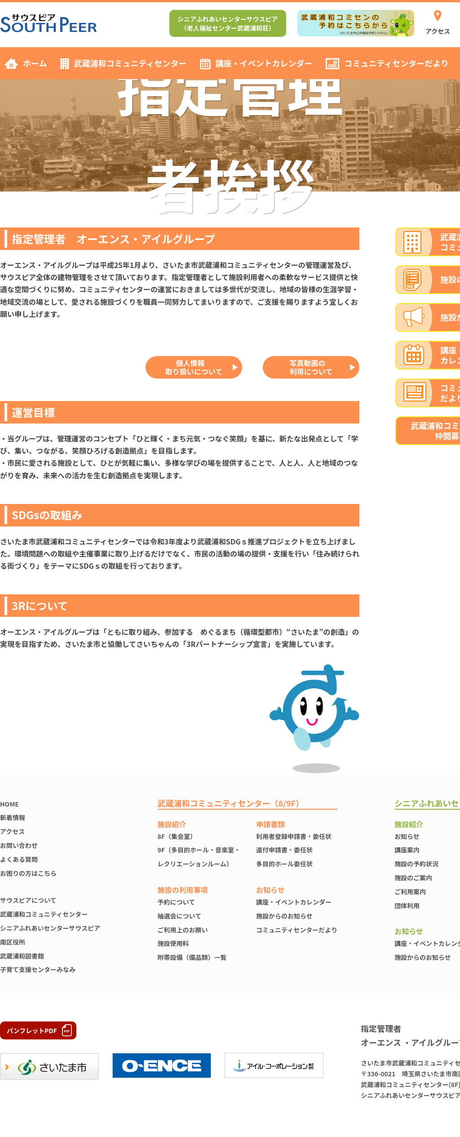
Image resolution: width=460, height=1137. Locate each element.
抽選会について (180, 915)
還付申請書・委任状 (284, 849)
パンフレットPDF (32, 1030)
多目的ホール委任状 (284, 863)
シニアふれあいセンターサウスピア (50, 927)
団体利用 (407, 905)
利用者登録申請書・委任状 (294, 836)
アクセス (12, 831)
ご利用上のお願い (183, 929)
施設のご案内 (413, 877)
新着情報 (12, 817)
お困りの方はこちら (28, 873)
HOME (9, 803)
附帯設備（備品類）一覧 (192, 957)
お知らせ (407, 836)
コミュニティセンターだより (296, 929)
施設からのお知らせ (284, 915)
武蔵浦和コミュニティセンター (44, 914)
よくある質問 (19, 859)
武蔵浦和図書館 (22, 955)
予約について (176, 901)
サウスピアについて (28, 900)
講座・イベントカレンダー (294, 901)
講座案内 (407, 849)
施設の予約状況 (416, 863)
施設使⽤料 (173, 943)
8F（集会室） (177, 836)
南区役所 (12, 941)
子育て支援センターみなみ (37, 969)
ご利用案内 (410, 891)
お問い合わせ (19, 845)
